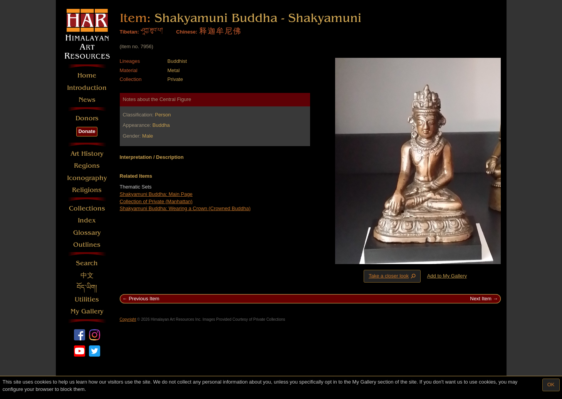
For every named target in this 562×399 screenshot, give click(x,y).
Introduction (87, 87)
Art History (87, 153)
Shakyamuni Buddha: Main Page (156, 194)
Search (87, 263)
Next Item (481, 298)
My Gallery (87, 311)
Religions (87, 190)
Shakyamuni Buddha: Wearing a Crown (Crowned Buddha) (185, 208)
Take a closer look (393, 276)
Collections (87, 208)
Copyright (128, 319)
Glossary (87, 232)
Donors (87, 118)
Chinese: (186, 32)
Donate (86, 131)
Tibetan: (129, 32)
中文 (87, 275)
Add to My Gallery (447, 276)
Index (87, 220)
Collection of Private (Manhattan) (156, 201)
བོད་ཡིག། (87, 287)
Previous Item (144, 298)
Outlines (87, 244)
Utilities (87, 299)
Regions (87, 165)
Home (86, 75)
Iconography (87, 178)
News (87, 99)
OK (551, 384)
